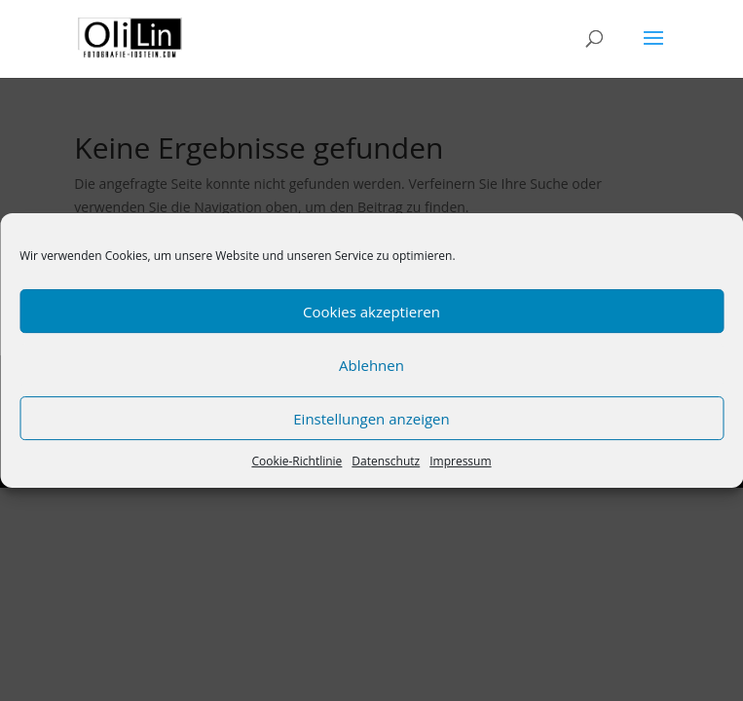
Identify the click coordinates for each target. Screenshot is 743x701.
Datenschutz (386, 461)
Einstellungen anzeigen (371, 418)
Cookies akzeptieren (371, 311)
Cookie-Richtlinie (296, 461)
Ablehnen (371, 365)
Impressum (460, 461)
